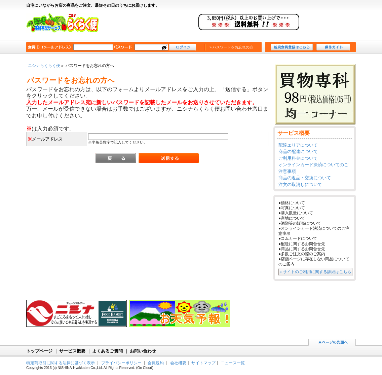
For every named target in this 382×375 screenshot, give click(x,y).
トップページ (39, 350)
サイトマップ (203, 363)
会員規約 (156, 363)
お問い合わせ (143, 350)
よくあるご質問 (107, 350)
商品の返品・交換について (304, 177)
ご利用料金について (298, 158)
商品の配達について (298, 151)
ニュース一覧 (233, 363)
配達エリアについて (298, 145)
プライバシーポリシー (121, 363)
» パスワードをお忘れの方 (231, 47)
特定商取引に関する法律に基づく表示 (60, 363)
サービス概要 (72, 350)
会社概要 (178, 363)
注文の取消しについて (300, 184)
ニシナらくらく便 (65, 25)
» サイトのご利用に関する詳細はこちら (316, 271)
